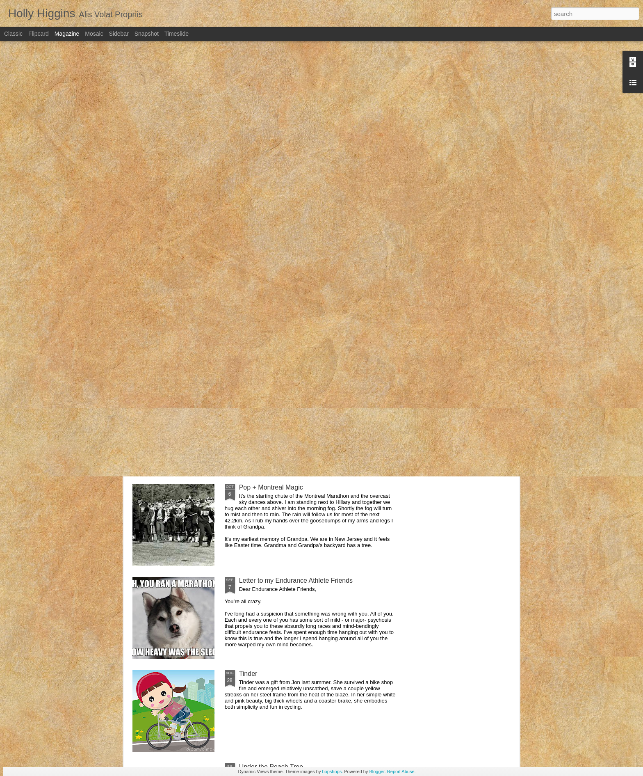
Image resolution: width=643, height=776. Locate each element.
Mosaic (94, 33)
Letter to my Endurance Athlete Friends (296, 580)
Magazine (67, 33)
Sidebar (119, 33)
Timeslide (176, 33)
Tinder (248, 673)
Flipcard (38, 33)
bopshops (332, 771)
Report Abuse (401, 771)
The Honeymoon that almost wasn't (290, 394)
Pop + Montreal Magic (271, 487)
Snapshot (147, 33)
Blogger (376, 771)
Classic (13, 33)
